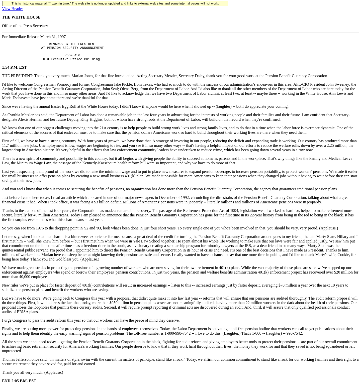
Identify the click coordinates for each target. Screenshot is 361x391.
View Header (12, 9)
